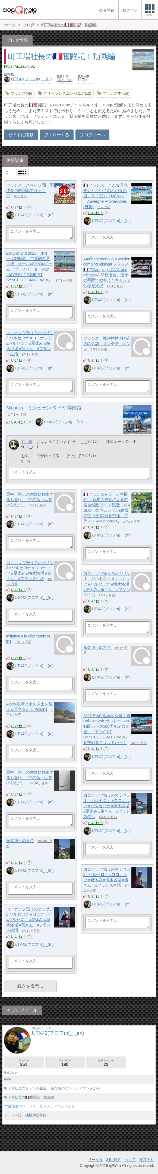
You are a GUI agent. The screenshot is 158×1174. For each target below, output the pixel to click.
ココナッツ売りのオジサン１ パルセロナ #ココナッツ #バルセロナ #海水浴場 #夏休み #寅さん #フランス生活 (107, 584)
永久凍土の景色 (97, 647)
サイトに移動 (20, 135)
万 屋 (27, 441)
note (7, 1079)
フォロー (24, 1063)
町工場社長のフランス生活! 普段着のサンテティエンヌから (52, 1088)
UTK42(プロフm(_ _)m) (28, 79)
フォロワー (65, 1063)
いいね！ (18, 207)
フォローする (56, 135)
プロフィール (92, 135)
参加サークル (106, 1063)
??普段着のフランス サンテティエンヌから (39, 1106)
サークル (95, 1159)
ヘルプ (130, 1159)
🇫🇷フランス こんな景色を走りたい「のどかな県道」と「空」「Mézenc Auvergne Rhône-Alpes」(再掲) (107, 196)
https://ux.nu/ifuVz (19, 66)
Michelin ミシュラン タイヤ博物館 (43, 408)
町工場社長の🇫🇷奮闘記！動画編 (61, 56)
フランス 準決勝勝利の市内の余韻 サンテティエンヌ (107, 343)
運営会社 (146, 1159)
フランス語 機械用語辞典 (25, 1115)
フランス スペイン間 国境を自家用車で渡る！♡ (30, 190)
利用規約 (113, 1159)
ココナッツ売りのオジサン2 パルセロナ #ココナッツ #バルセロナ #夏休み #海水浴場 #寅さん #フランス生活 (30, 343)
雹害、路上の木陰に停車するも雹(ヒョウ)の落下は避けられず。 (30, 499)
